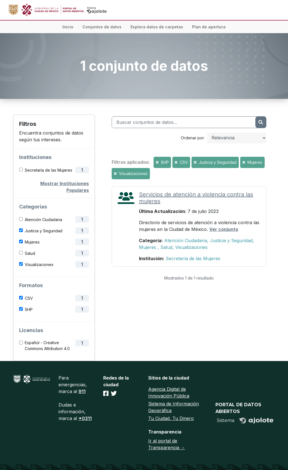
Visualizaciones (39, 264)
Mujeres (32, 242)
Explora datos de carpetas (156, 26)
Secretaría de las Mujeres (48, 170)
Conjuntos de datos (102, 26)
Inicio (67, 26)
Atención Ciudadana (43, 219)
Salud (30, 253)
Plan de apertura (209, 26)
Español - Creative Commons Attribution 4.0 (47, 345)
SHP (29, 309)
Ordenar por (192, 137)
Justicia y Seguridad (43, 230)
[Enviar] (260, 122)
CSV (29, 298)
